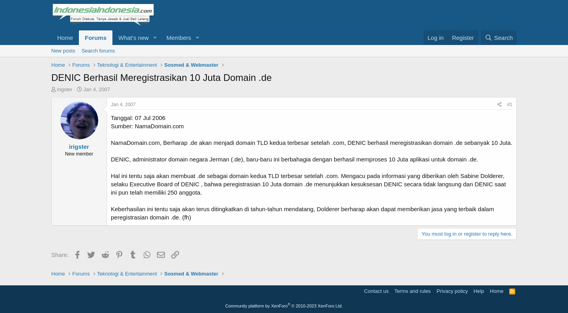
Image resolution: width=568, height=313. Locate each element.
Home (65, 37)
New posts (63, 51)
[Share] (499, 104)
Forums (95, 37)
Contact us (376, 291)
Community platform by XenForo (284, 306)
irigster (65, 89)
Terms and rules (412, 291)
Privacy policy (452, 291)
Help (479, 291)
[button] (155, 37)
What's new (133, 37)
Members (178, 37)
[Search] (499, 37)
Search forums (98, 51)
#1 (509, 104)
